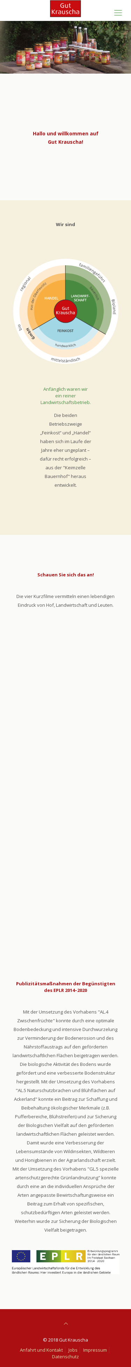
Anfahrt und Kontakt (41, 1350)
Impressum (95, 1350)
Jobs (73, 1350)
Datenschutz (65, 1356)
